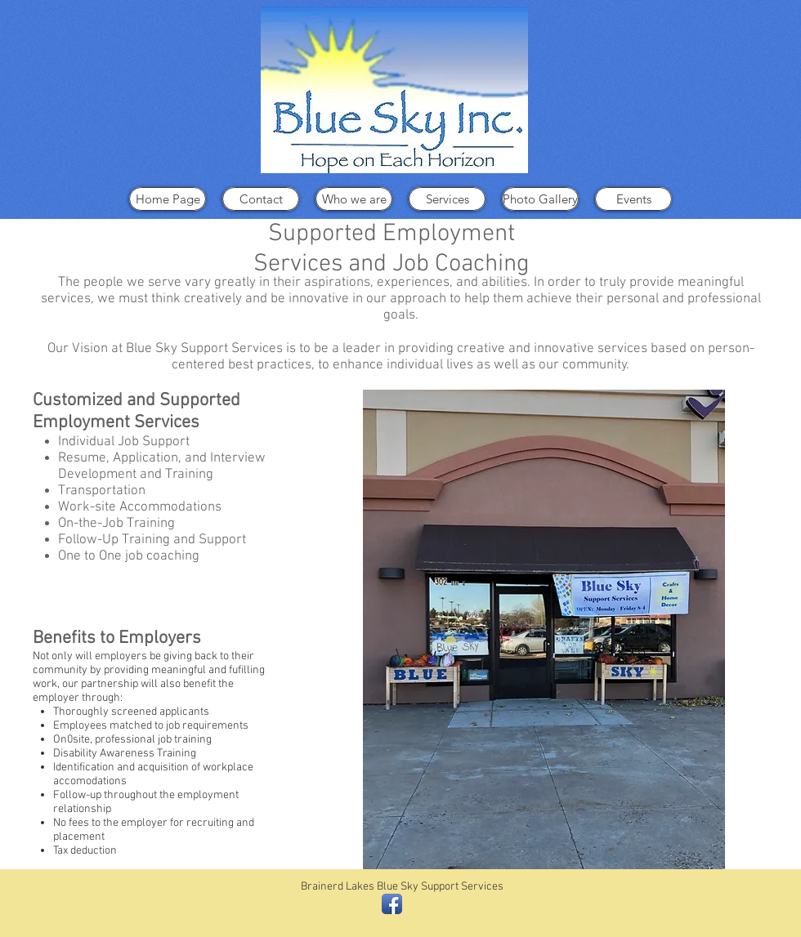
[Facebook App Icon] (392, 904)
